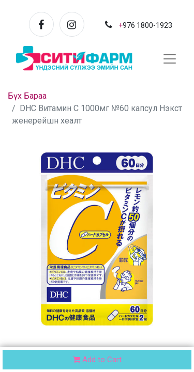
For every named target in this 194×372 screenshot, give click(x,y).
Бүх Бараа (27, 96)
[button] (173, 360)
